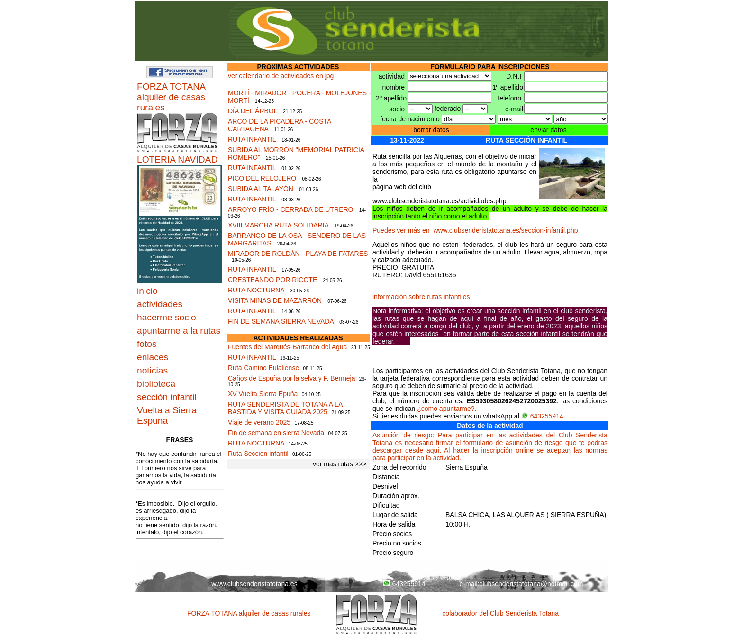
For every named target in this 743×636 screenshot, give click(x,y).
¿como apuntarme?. (446, 408)
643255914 (542, 416)
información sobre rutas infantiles (421, 296)
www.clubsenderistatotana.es (254, 584)
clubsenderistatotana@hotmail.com (531, 584)
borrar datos (431, 130)
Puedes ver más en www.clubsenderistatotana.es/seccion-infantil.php (475, 230)
